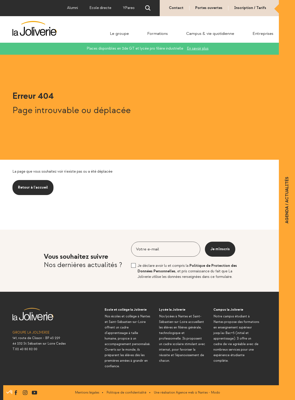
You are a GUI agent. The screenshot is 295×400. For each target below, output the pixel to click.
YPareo (129, 8)
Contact (176, 8)
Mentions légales (87, 392)
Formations (157, 34)
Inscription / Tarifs (250, 8)
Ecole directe (100, 8)
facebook (15, 392)
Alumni (72, 8)
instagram (25, 392)
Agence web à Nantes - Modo (198, 392)
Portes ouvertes (208, 8)
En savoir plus (198, 48)
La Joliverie (34, 28)
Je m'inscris (220, 249)
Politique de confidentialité (126, 392)
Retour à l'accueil (33, 187)
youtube (34, 392)
